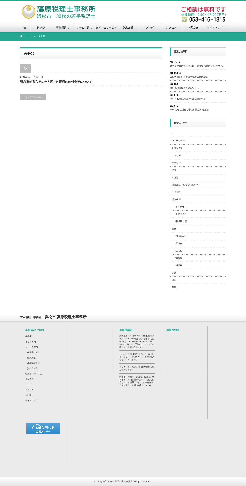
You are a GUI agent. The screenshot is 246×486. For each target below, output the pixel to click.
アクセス (29, 390)
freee (178, 155)
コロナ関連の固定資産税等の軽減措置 (189, 77)
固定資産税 (181, 236)
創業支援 (31, 358)
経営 (174, 273)
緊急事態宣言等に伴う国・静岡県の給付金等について (56, 81)
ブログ (28, 384)
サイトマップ (31, 400)
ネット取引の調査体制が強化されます (189, 98)
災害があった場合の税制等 (185, 184)
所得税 (178, 243)
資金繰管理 (32, 368)
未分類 (39, 77)
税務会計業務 (33, 352)
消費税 (178, 258)
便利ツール (177, 163)
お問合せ (29, 395)
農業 (174, 287)
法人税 (178, 250)
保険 (174, 170)
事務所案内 (30, 342)
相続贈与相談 (33, 363)
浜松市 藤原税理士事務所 (120, 481)
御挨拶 (28, 336)
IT (173, 133)
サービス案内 (31, 347)
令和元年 (179, 207)
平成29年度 (181, 221)
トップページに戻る (33, 97)
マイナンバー (178, 140)
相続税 (178, 265)
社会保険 (176, 192)
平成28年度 (181, 214)
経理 (174, 280)
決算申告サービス (33, 374)
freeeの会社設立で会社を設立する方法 (189, 109)
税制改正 (176, 199)
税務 (174, 228)
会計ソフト (177, 148)
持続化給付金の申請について (184, 87)
